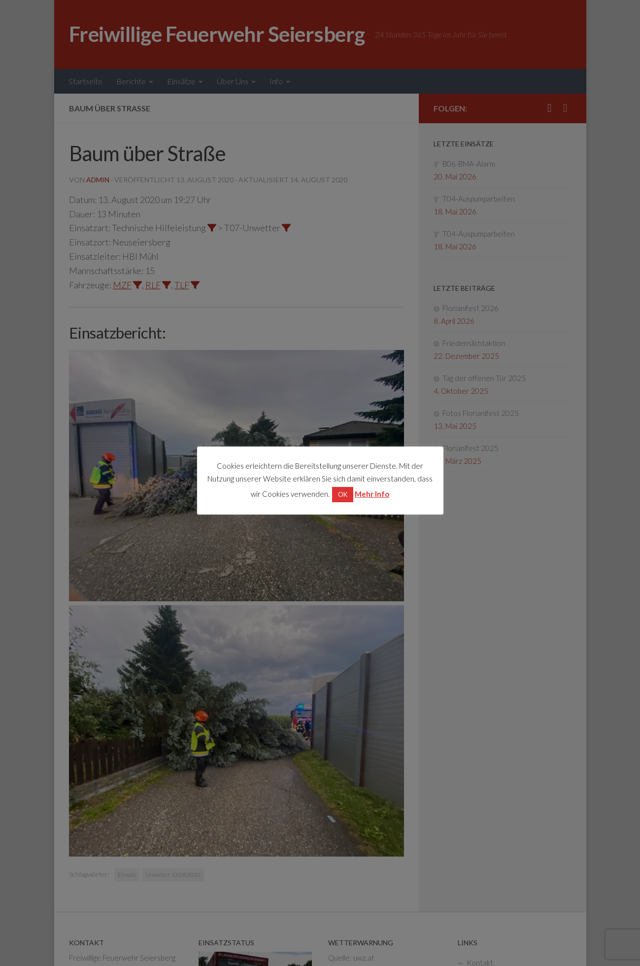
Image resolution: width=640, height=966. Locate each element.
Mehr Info (372, 493)
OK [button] (342, 494)
